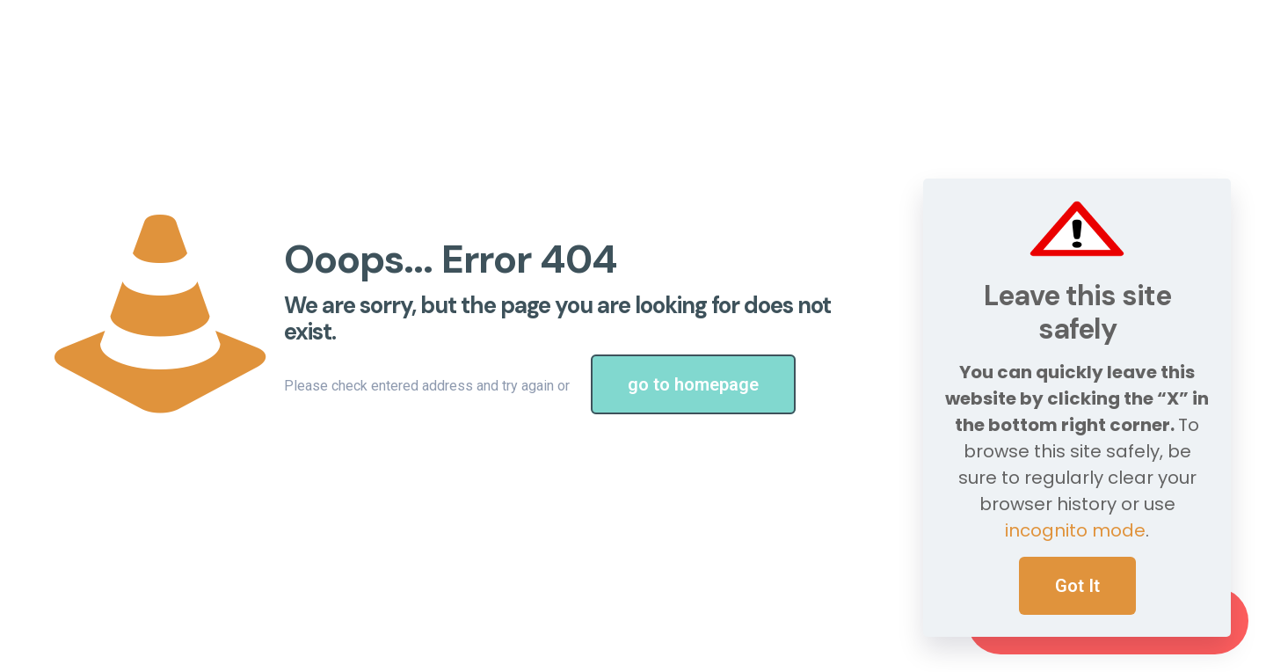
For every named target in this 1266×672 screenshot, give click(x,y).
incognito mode (1075, 530)
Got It (1077, 585)
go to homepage (693, 384)
